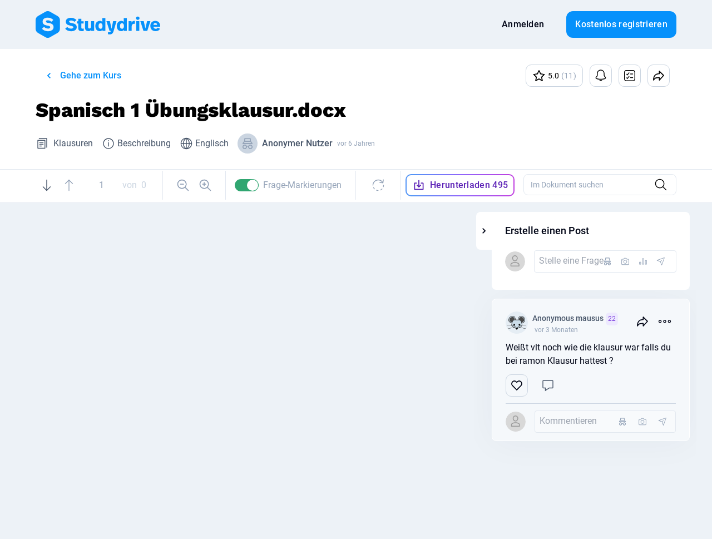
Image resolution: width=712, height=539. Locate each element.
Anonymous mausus (621, 319)
